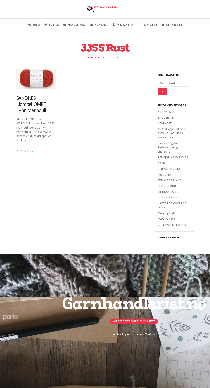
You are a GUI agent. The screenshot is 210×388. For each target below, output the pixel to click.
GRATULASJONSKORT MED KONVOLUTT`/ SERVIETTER (171, 133)
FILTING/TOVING (168, 192)
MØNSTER (164, 174)
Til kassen (147, 24)
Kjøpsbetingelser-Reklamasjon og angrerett (169, 147)
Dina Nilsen (27, 151)
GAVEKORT (165, 123)
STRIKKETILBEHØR (170, 169)
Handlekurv (74, 24)
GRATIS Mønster (168, 197)
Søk (162, 92)
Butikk (51, 24)
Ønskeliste (171, 24)
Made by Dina (166, 219)
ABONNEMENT (167, 112)
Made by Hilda (166, 213)
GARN (161, 163)
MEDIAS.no (148, 334)
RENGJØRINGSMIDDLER (173, 157)
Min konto (122, 24)
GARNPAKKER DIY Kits (172, 224)
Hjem (34, 24)
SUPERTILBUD (167, 186)
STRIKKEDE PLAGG (170, 180)
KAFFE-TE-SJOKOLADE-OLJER (172, 205)
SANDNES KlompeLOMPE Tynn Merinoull (31, 104)
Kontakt (99, 24)
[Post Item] (36, 79)
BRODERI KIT (166, 117)
